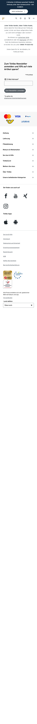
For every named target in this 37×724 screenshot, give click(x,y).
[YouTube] (15, 197)
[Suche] (16, 18)
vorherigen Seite (23, 37)
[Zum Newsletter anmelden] (15, 90)
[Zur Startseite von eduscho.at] (3, 18)
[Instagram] (5, 207)
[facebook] (6, 197)
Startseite (23, 40)
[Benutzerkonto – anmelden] (25, 18)
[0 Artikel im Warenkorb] (29, 18)
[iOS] (5, 223)
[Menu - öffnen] (33, 18)
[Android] (15, 223)
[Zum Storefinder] (20, 18)
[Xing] (25, 197)
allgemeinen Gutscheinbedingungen (15, 98)
